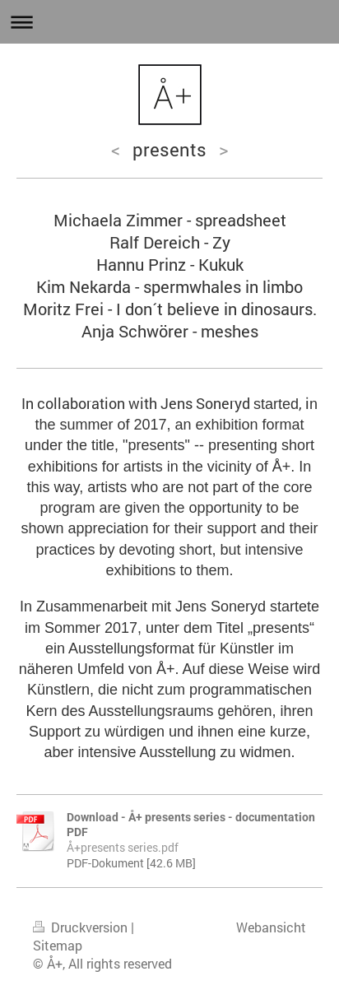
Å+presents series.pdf (123, 847)
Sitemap (57, 945)
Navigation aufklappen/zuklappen (169, 22)
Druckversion (82, 927)
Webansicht (271, 927)
